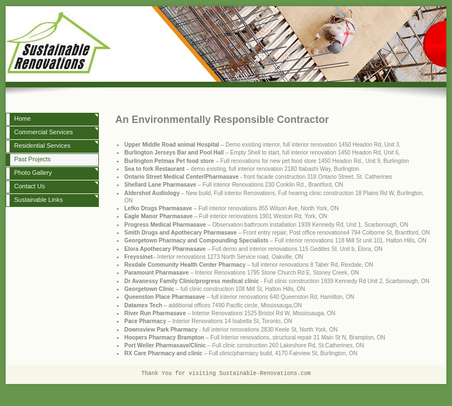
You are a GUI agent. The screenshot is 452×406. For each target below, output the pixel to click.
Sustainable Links (38, 199)
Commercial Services (43, 132)
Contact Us (29, 186)
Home (22, 118)
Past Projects (32, 159)
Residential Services (42, 145)
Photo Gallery (33, 172)
